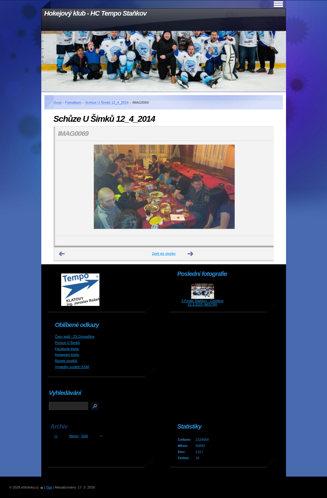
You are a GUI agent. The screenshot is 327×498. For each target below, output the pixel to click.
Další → (190, 253)
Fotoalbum (73, 102)
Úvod (57, 102)
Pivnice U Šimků (67, 342)
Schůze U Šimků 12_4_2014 (106, 102)
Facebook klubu (67, 349)
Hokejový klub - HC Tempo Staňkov (95, 13)
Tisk (49, 487)
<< (56, 436)
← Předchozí (62, 253)
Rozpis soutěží (66, 360)
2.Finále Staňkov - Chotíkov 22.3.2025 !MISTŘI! (202, 302)
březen (74, 436)
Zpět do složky (164, 253)
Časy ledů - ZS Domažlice (75, 336)
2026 (84, 436)
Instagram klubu (67, 354)
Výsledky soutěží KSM (72, 367)
